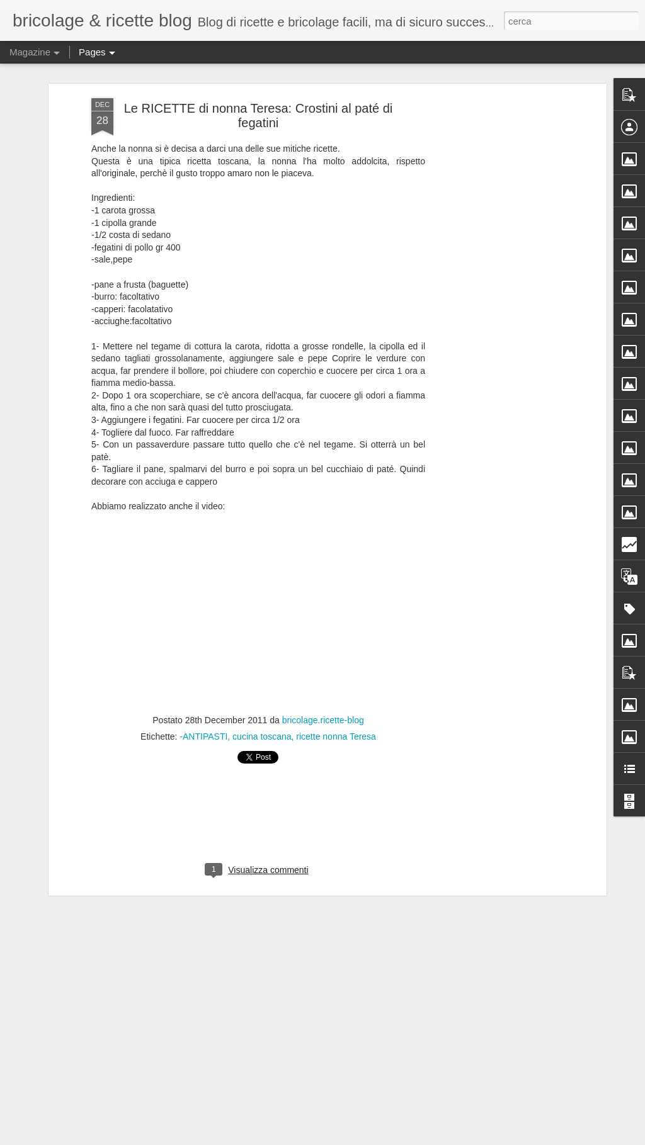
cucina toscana (261, 736)
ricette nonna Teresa (336, 736)
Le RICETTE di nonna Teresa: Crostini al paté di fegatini (258, 115)
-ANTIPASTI (203, 736)
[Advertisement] (494, 296)
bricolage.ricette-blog (323, 720)
